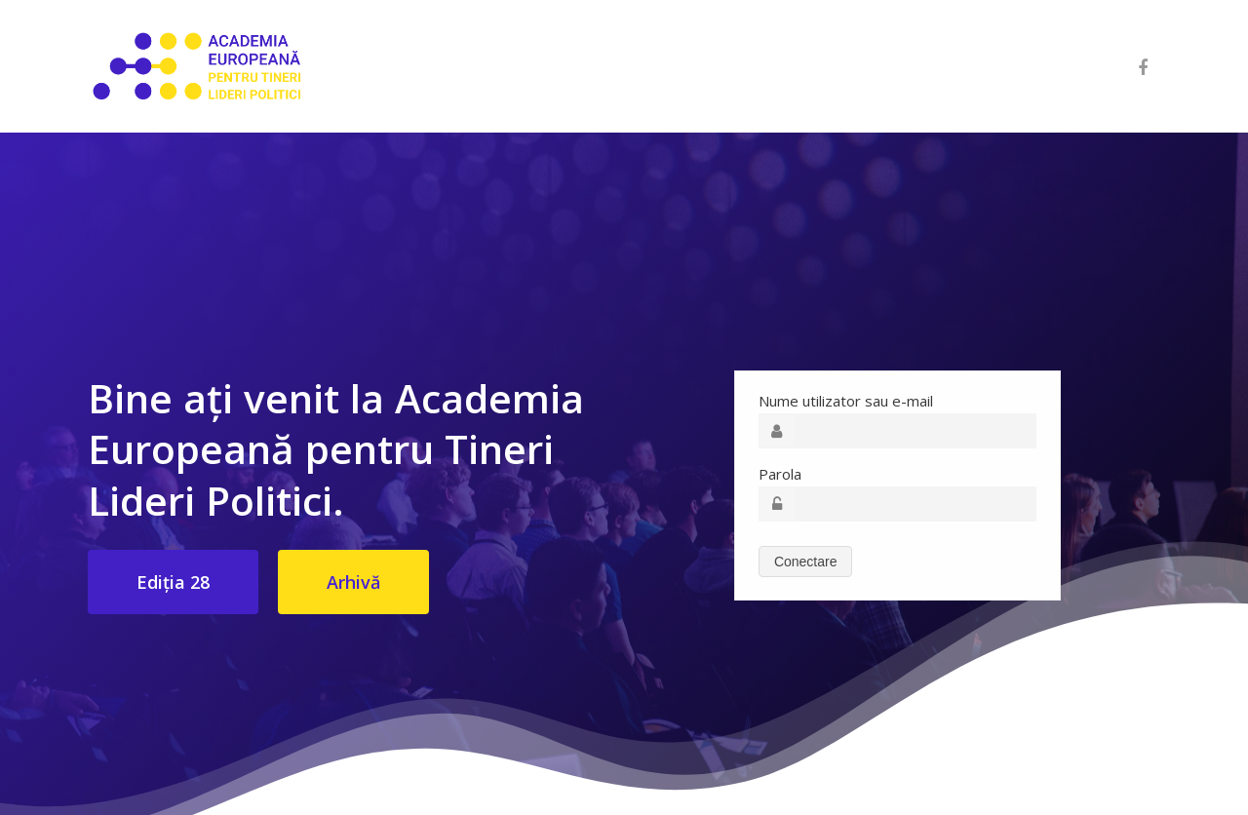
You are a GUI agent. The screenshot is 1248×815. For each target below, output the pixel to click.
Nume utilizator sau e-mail (846, 400)
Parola (780, 474)
